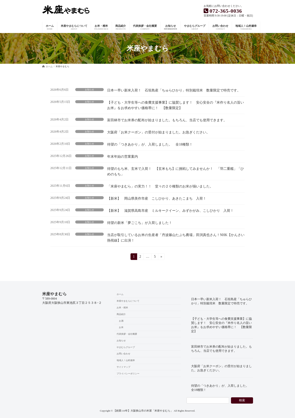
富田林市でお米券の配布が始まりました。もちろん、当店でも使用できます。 (167, 120)
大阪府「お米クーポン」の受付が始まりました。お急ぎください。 (158, 132)
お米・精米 (122, 307)
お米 (121, 327)
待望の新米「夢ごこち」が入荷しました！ (139, 223)
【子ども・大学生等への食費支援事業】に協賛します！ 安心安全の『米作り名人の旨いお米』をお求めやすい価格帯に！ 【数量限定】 (221, 325)
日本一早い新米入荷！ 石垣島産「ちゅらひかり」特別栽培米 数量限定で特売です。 (173, 90)
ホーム (120, 294)
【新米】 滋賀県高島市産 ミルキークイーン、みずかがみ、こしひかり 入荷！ (170, 211)
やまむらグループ (126, 347)
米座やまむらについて (128, 301)
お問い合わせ (123, 353)
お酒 (121, 320)
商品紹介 (121, 314)
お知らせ (89, 89)
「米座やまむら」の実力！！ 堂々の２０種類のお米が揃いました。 (160, 186)
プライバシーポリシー (128, 373)
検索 (242, 400)
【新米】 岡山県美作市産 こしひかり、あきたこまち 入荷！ (158, 198)
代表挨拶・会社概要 (127, 334)
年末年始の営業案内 (122, 156)
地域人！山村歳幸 (126, 360)
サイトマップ (123, 367)
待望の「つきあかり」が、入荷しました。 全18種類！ (150, 144)
